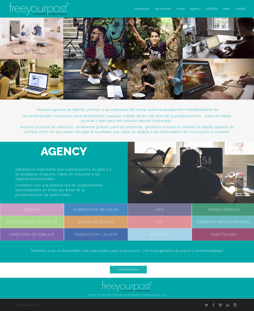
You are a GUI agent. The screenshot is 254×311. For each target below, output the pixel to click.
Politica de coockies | (100, 294)
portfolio (212, 8)
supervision (142, 8)
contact (241, 8)
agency (195, 8)
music (181, 8)
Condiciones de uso (154, 294)
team (226, 8)
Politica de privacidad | (128, 294)
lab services (163, 8)
